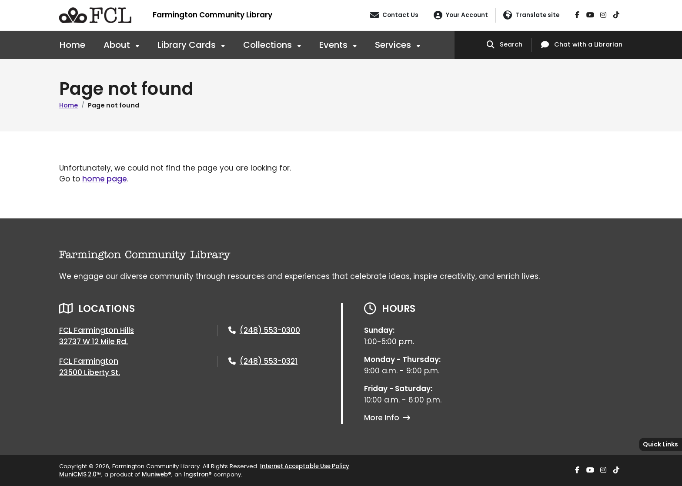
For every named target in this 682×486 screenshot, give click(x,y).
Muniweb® (156, 474)
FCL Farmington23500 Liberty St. (89, 367)
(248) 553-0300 (270, 330)
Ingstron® (198, 474)
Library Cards (187, 45)
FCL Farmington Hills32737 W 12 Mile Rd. (96, 336)
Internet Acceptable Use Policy (304, 466)
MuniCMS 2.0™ (80, 474)
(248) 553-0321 (269, 361)
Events (334, 45)
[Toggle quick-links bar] (660, 444)
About (118, 45)
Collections (268, 45)
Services (394, 45)
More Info (387, 417)
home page (104, 179)
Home (72, 45)
